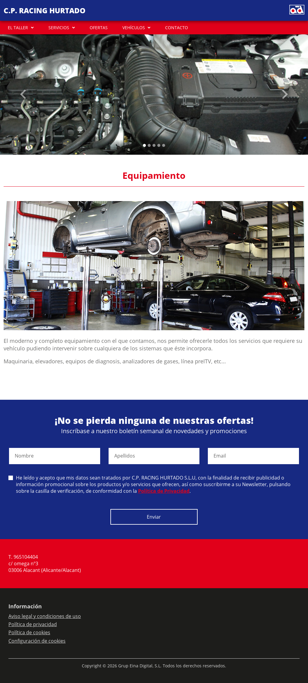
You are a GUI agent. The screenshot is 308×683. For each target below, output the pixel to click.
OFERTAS (99, 27)
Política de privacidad (32, 624)
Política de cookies (29, 632)
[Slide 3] (158, 145)
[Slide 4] (163, 145)
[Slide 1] (149, 145)
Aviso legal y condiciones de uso (44, 616)
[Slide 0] (144, 145)
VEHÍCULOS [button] (133, 27)
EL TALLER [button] (18, 27)
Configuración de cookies (37, 641)
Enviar (154, 517)
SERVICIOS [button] (58, 27)
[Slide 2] (154, 145)
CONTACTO (176, 27)
